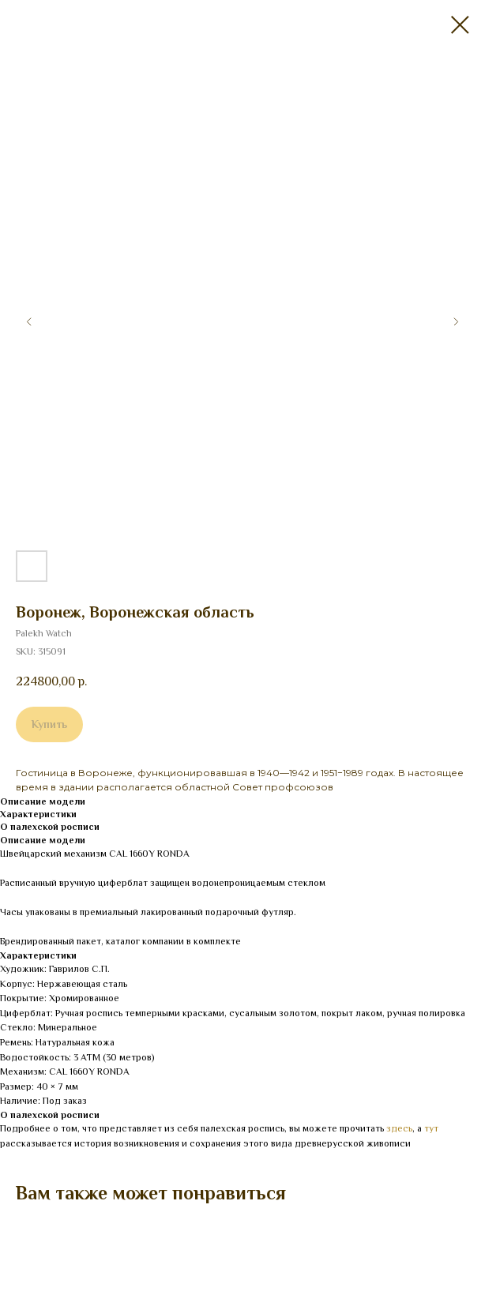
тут (431, 1128)
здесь (399, 1128)
